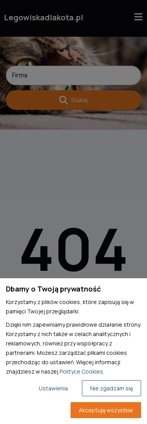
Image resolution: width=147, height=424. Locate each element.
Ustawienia (53, 388)
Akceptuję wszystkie (106, 410)
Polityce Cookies (81, 371)
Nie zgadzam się (111, 388)
